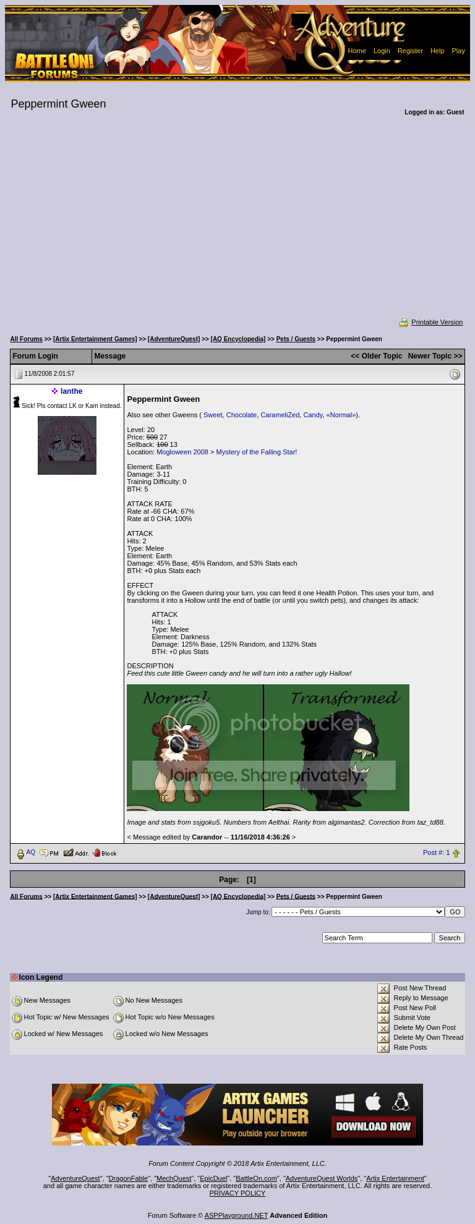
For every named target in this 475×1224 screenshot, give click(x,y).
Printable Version (430, 322)
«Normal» (341, 415)
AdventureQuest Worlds (322, 1178)
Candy (312, 415)
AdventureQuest (75, 1178)
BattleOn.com (256, 1178)
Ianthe (71, 391)
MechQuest (173, 1178)
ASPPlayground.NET (236, 1215)
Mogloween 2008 (182, 452)
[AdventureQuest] (174, 339)
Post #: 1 (436, 852)
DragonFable (128, 1178)
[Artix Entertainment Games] (95, 339)
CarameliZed (279, 415)
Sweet (213, 415)
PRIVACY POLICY (238, 1193)
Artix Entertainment (395, 1178)
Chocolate (241, 415)
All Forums (27, 339)
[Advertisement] (237, 225)
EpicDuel (213, 1178)
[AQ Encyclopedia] (238, 339)
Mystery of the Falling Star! (256, 452)
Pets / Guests (295, 339)
